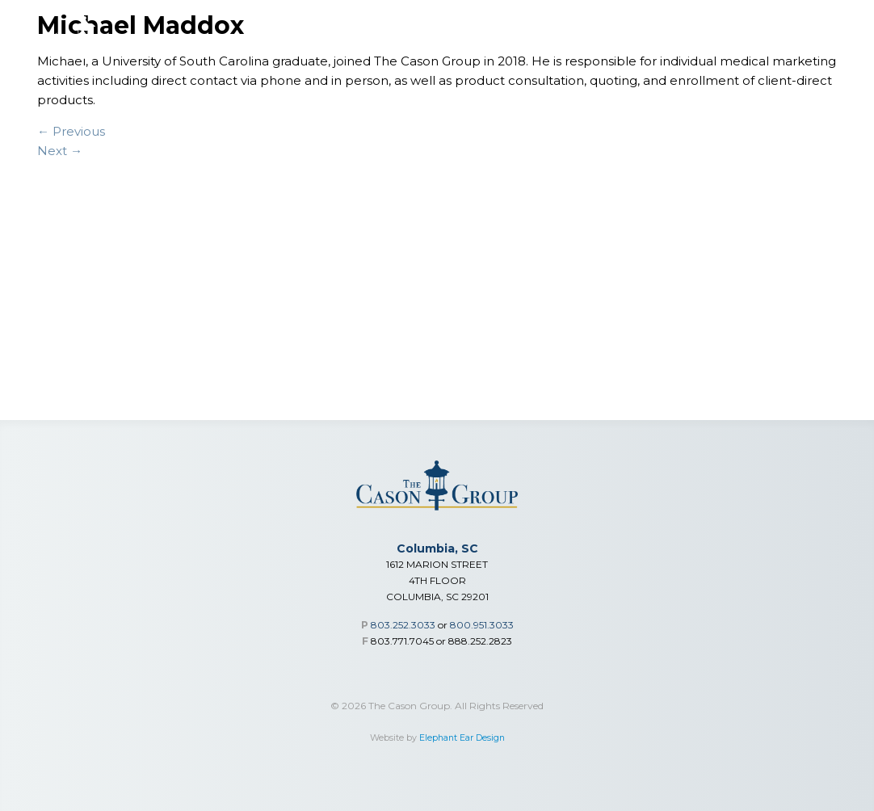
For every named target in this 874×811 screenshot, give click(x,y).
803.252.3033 (403, 625)
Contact (836, 50)
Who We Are (644, 50)
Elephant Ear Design (462, 738)
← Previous (71, 131)
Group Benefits (336, 50)
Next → (59, 150)
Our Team (716, 50)
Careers (778, 50)
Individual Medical (443, 50)
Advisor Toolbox (552, 50)
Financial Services (233, 50)
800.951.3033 (482, 625)
